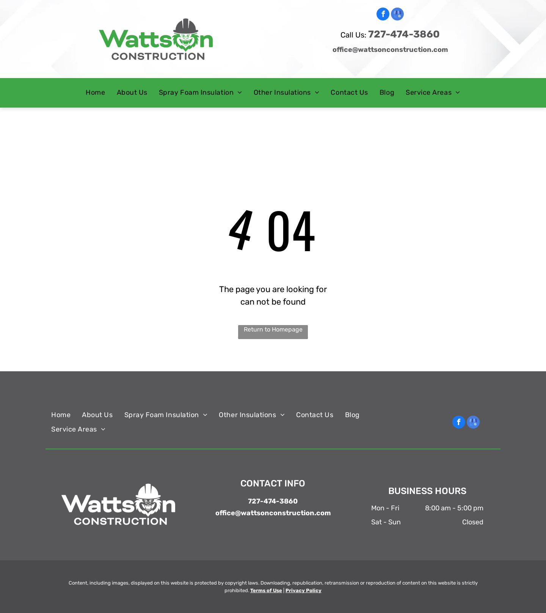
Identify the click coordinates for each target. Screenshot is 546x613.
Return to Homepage (273, 329)
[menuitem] (95, 93)
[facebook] (383, 15)
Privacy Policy (304, 590)
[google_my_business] (397, 15)
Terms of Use (266, 590)
